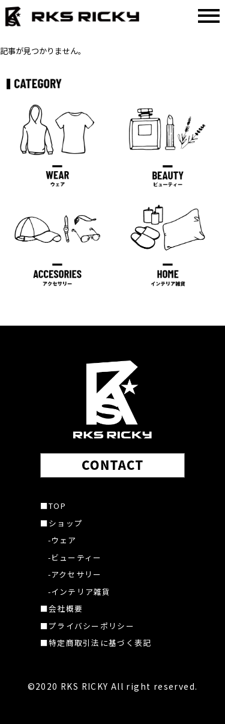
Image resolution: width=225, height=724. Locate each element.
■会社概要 (61, 608)
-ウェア (62, 540)
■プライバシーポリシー (87, 625)
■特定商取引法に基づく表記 (96, 642)
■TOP (53, 505)
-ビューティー (75, 557)
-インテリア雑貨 (79, 591)
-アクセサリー (75, 574)
